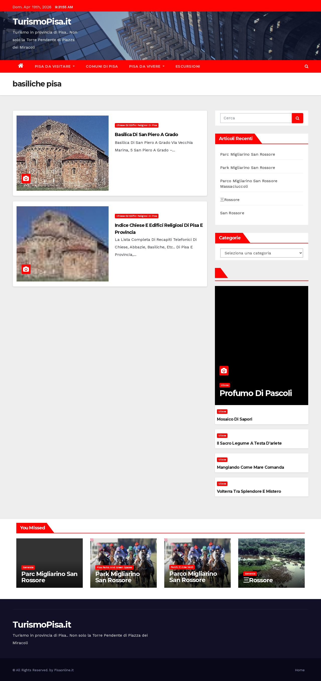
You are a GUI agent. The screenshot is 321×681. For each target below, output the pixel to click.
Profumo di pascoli (255, 393)
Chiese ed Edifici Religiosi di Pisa (136, 125)
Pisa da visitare (55, 66)
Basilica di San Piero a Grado (146, 134)
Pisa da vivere (147, 66)
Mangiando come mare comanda (250, 467)
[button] (306, 66)
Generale (28, 567)
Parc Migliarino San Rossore (247, 154)
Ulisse (224, 385)
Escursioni (188, 66)
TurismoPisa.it (42, 21)
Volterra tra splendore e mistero (249, 491)
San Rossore (232, 213)
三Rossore (230, 199)
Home (300, 670)
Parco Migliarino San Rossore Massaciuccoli (193, 580)
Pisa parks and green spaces (114, 567)
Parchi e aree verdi (182, 567)
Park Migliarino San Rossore (247, 167)
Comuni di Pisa (102, 66)
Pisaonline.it (64, 670)
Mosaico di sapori (234, 419)
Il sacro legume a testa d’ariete (249, 443)
